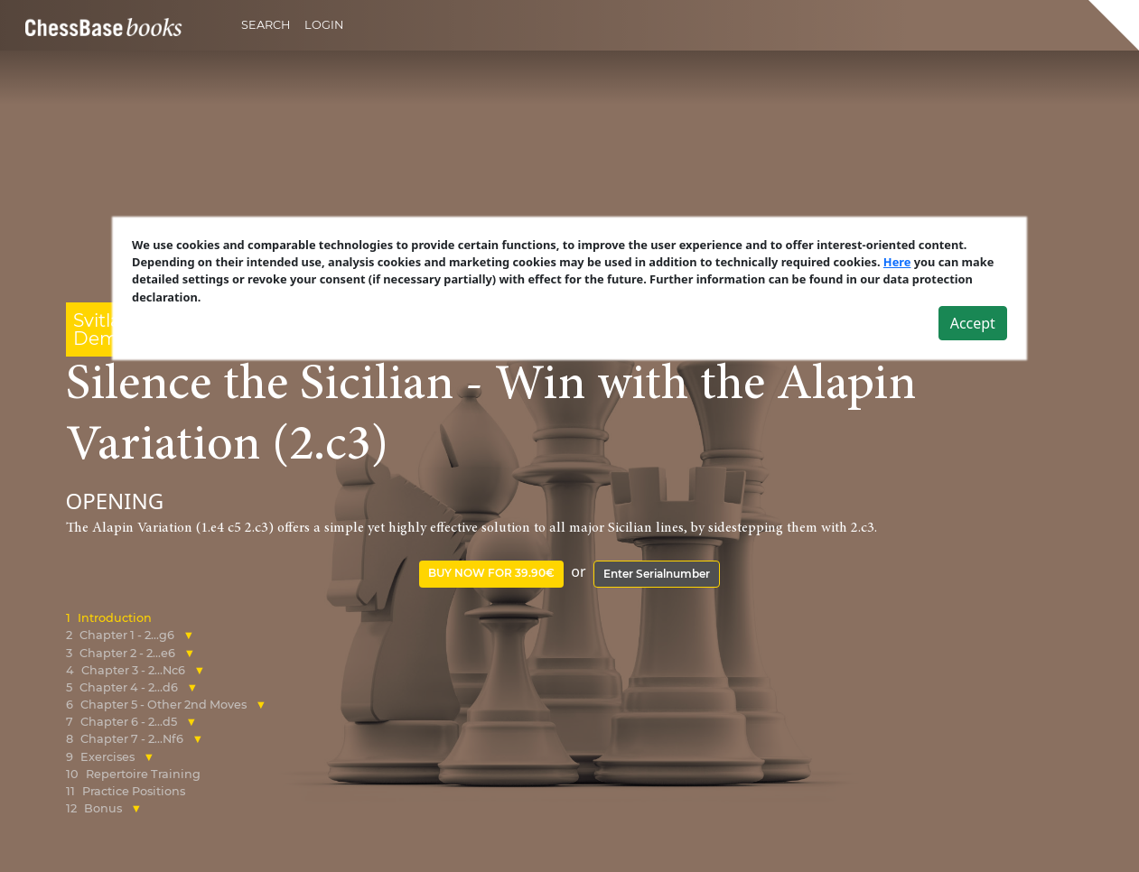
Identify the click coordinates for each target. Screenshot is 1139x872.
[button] (189, 635)
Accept (972, 322)
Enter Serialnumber (656, 573)
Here (897, 262)
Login (323, 25)
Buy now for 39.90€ (491, 573)
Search (265, 25)
